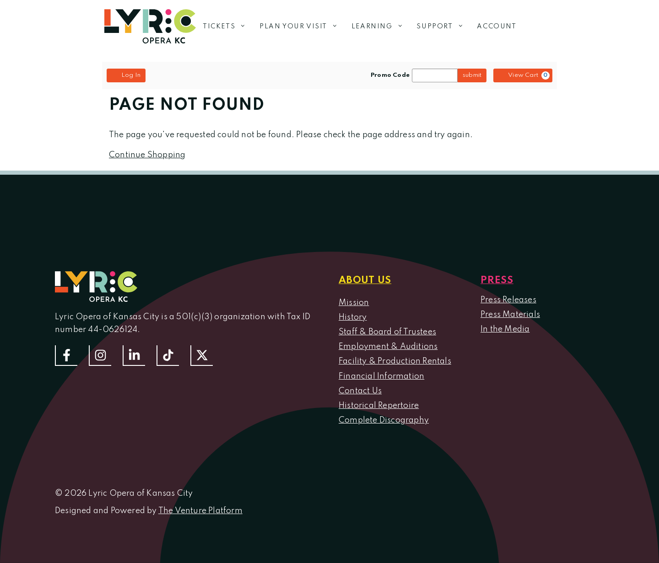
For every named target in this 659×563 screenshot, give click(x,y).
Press (497, 280)
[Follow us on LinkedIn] (134, 355)
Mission (354, 303)
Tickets (228, 26)
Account (496, 26)
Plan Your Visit (302, 26)
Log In (126, 75)
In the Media (505, 329)
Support (443, 26)
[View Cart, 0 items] (522, 75)
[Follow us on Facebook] (66, 355)
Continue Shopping (147, 155)
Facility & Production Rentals (395, 361)
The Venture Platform (200, 511)
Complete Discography (384, 420)
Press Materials (510, 315)
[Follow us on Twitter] (201, 355)
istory (356, 317)
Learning (380, 26)
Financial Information (381, 376)
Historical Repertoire (379, 406)
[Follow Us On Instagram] (100, 355)
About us (365, 280)
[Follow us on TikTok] (168, 355)
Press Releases (508, 300)
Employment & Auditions (388, 347)
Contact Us (360, 391)
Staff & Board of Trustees (387, 332)
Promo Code (390, 75)
